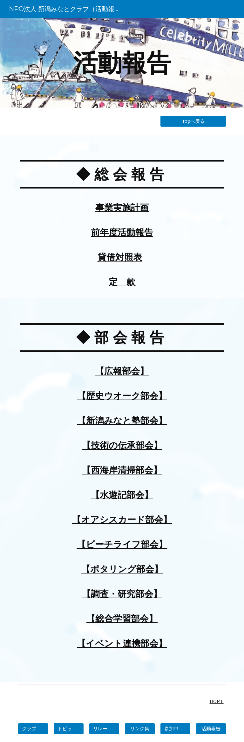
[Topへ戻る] (193, 121)
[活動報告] (211, 728)
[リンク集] (139, 728)
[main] (121, 63)
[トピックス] (68, 728)
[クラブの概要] (33, 728)
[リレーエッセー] (104, 728)
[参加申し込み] (175, 728)
